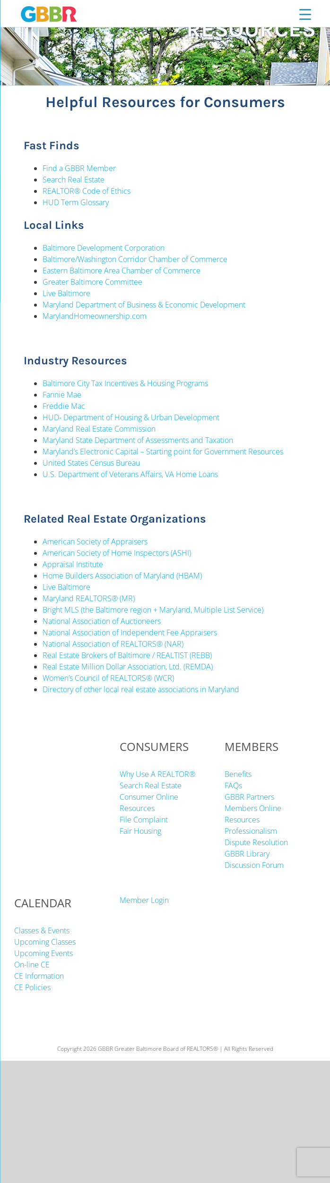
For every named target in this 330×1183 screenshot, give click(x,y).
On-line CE (32, 964)
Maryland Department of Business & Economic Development (144, 304)
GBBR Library (247, 854)
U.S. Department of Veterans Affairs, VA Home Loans (130, 474)
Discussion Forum (254, 865)
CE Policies (32, 987)
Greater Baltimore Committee (92, 282)
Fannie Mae (62, 394)
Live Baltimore (66, 293)
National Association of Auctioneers (102, 621)
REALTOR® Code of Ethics (86, 191)
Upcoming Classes (45, 942)
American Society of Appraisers (96, 541)
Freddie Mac (64, 406)
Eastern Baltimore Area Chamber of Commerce (121, 270)
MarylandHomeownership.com (95, 316)
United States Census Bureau (91, 463)
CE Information (39, 976)
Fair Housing (140, 831)
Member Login (144, 900)
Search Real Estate (73, 179)
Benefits (238, 774)
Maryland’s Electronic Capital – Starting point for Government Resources (163, 451)
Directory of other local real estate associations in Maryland (141, 689)
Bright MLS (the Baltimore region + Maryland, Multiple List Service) (153, 610)
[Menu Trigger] (305, 14)
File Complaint (144, 819)
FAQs (233, 785)
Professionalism (251, 831)
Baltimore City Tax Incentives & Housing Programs (125, 383)
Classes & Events (41, 930)
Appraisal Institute (73, 564)
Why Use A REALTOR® (157, 774)
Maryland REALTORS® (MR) (89, 598)
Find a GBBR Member (79, 168)
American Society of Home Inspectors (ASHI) (117, 553)
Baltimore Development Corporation (104, 248)
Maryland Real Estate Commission (100, 429)
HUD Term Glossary (76, 202)
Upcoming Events (43, 953)
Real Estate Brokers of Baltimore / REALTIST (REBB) (127, 655)
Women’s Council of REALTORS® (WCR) (108, 678)
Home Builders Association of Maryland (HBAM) (122, 575)
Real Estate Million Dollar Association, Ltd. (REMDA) (128, 666)
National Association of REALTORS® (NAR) (113, 644)
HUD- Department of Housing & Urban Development (131, 417)
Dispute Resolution (256, 842)
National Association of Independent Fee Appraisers (130, 632)
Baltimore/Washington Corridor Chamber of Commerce (135, 259)
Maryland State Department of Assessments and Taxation (139, 440)
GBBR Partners (249, 797)
